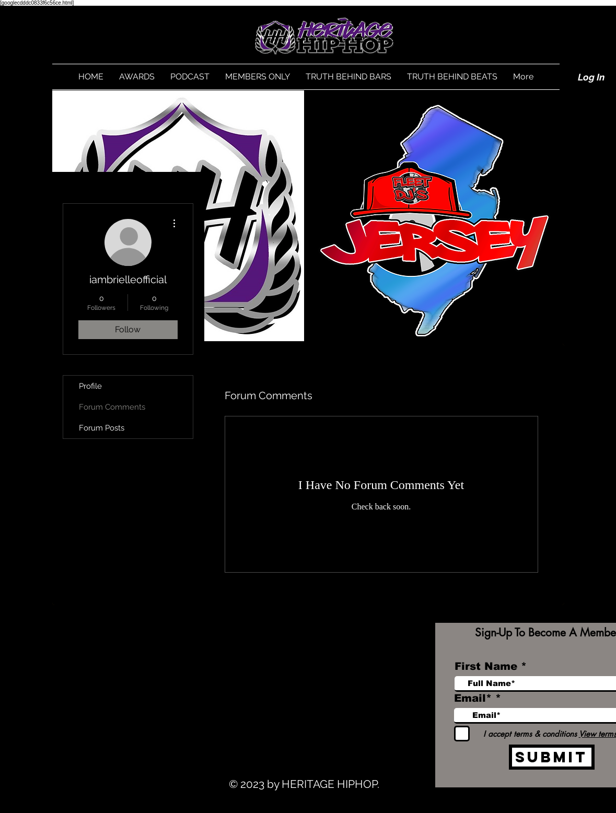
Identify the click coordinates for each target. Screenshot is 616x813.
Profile (90, 386)
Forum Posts (101, 428)
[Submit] (552, 757)
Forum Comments (112, 407)
